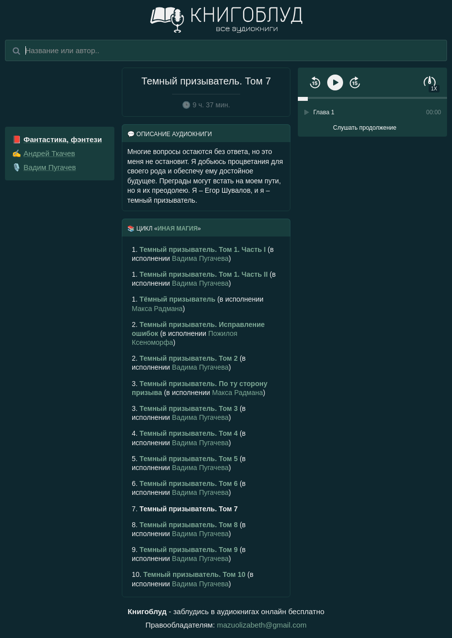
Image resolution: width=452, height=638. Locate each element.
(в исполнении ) (202, 253)
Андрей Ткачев (49, 153)
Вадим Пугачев (49, 167)
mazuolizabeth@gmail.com (261, 625)
